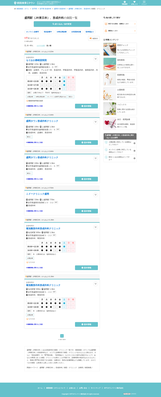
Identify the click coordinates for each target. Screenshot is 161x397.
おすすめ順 (41, 45)
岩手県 (34, 9)
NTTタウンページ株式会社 (113, 388)
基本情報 (86, 106)
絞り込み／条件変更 (62, 24)
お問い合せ (83, 388)
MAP (56, 67)
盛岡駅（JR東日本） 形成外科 (79, 9)
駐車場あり (90, 32)
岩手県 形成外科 (45, 9)
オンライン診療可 (32, 32)
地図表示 (94, 38)
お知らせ (72, 388)
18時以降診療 (62, 32)
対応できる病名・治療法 (120, 24)
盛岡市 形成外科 (60, 9)
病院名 (120, 31)
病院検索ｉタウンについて (55, 388)
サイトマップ (95, 388)
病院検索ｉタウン (22, 9)
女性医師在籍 (76, 32)
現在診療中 (48, 32)
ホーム (40, 388)
